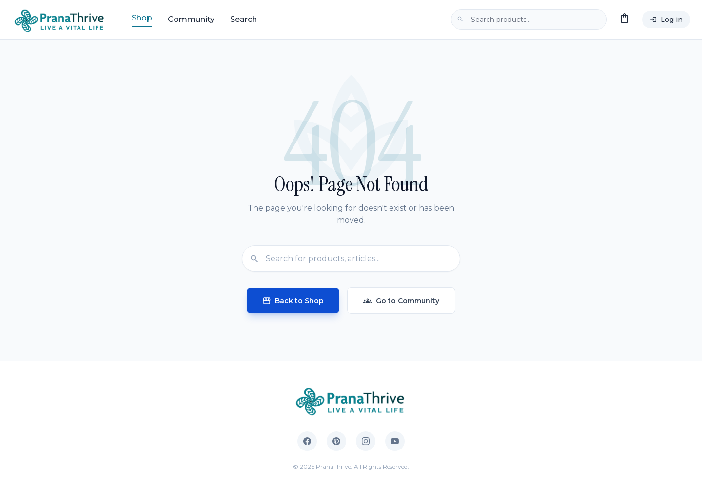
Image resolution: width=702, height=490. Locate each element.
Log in (666, 19)
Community (191, 19)
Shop (142, 17)
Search (243, 19)
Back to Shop (293, 300)
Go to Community (401, 300)
